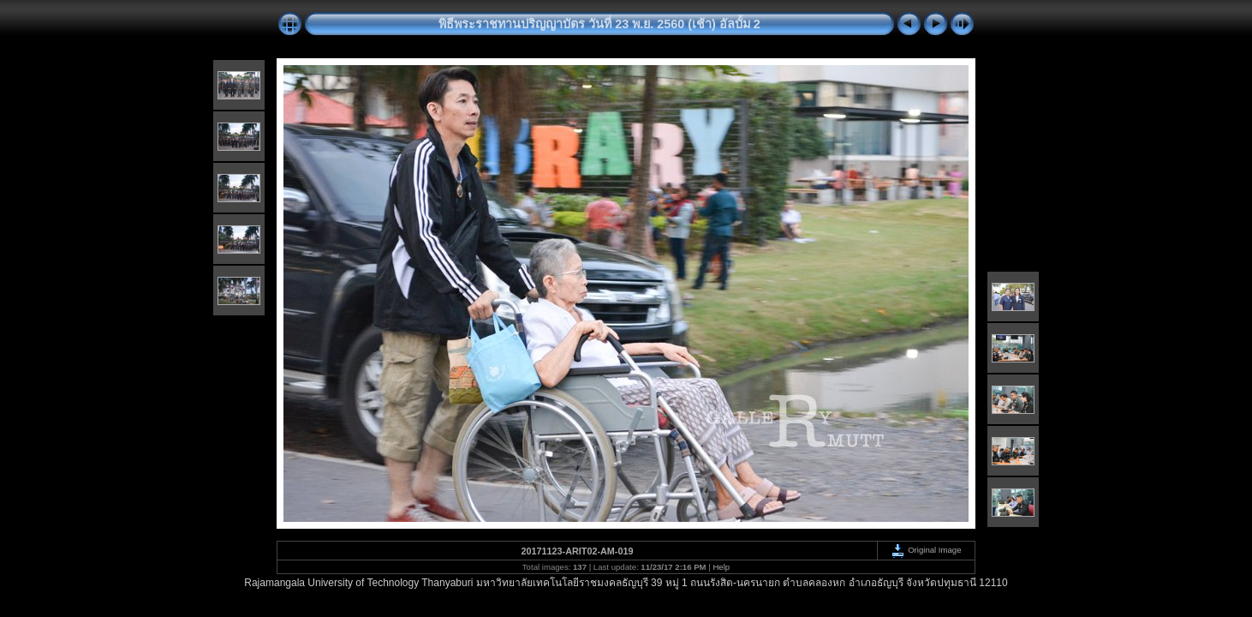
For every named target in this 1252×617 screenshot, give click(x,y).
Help (721, 567)
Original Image (926, 549)
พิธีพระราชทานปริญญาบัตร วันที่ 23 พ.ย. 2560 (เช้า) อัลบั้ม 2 (599, 24)
